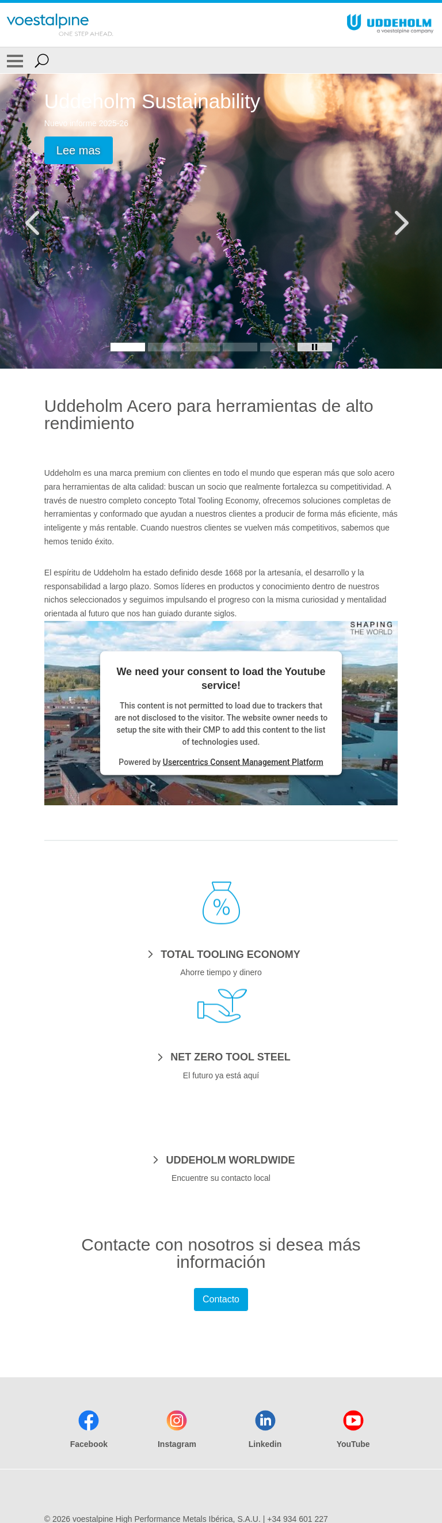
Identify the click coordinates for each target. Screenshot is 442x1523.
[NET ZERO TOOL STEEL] (220, 1056)
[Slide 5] (277, 347)
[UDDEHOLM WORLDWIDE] (221, 1159)
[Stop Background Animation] (315, 347)
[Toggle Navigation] (15, 60)
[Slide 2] (165, 347)
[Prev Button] (43, 221)
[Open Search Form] (42, 60)
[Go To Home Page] (60, 24)
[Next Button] (399, 221)
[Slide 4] (240, 347)
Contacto (221, 1299)
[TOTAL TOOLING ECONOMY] (221, 954)
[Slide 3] (202, 347)
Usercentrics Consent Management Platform (243, 761)
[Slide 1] (127, 347)
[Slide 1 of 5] (221, 221)
